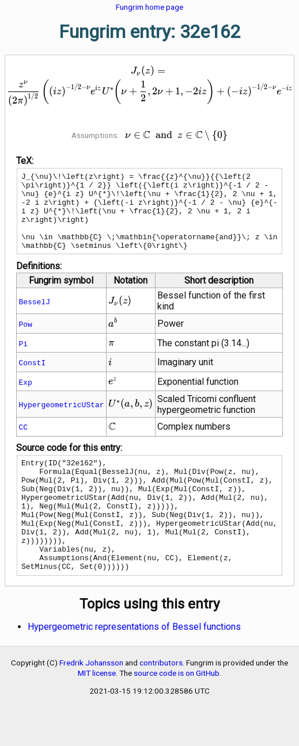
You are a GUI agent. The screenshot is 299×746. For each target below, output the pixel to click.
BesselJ (34, 317)
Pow (25, 339)
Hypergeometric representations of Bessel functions (134, 664)
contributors (161, 700)
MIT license (97, 711)
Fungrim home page (149, 7)
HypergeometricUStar (61, 420)
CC (23, 442)
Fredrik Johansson (91, 700)
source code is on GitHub (176, 711)
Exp (25, 397)
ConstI (32, 378)
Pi (23, 359)
